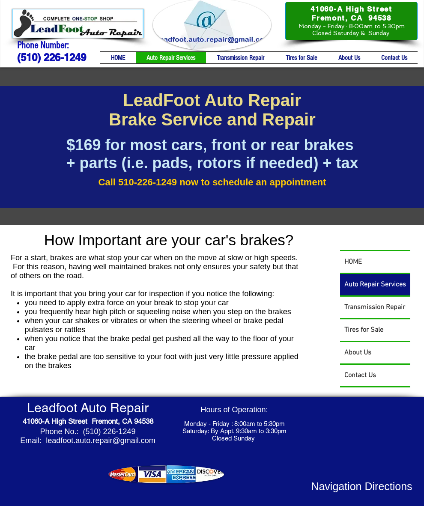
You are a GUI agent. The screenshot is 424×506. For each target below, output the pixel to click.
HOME (353, 262)
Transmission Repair (374, 307)
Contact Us (360, 375)
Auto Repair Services (375, 284)
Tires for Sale (363, 330)
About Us (357, 352)
